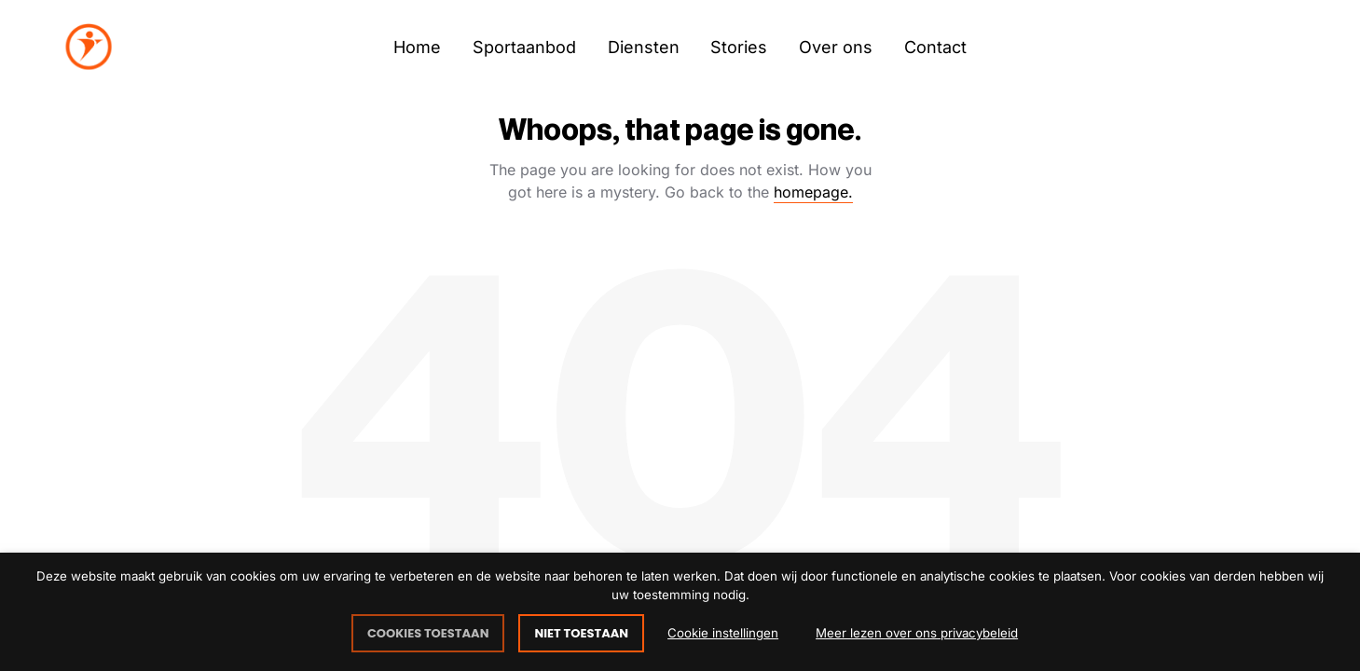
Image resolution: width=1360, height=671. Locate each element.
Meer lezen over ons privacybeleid (917, 632)
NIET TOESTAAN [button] (581, 633)
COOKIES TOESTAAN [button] (428, 633)
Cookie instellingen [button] (722, 632)
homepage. (813, 192)
